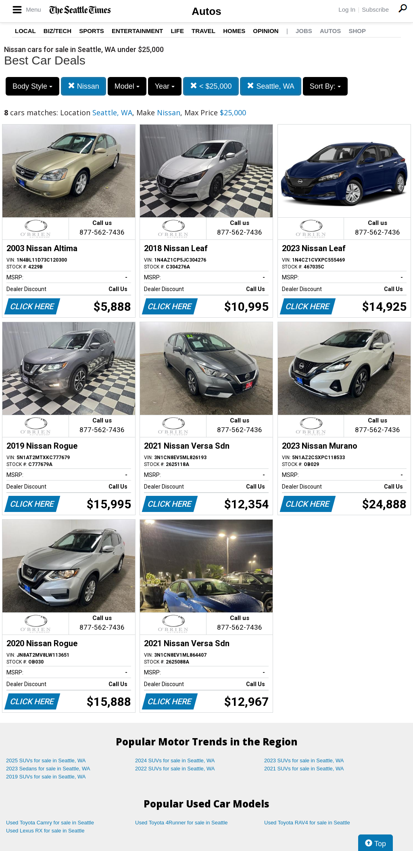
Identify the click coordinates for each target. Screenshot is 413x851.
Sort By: (325, 86)
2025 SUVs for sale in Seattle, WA (46, 760)
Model (127, 86)
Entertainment (137, 30)
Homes (234, 30)
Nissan (83, 86)
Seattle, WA (270, 86)
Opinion (265, 30)
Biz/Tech (57, 30)
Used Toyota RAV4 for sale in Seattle (307, 823)
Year (165, 86)
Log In (346, 9)
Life (177, 30)
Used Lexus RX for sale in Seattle (45, 831)
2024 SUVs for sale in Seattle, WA (175, 760)
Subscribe (375, 9)
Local (25, 30)
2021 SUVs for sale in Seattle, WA (304, 769)
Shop (357, 30)
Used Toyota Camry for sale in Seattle (50, 823)
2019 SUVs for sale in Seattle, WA (46, 777)
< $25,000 (211, 86)
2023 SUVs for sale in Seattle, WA (304, 760)
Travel (203, 30)
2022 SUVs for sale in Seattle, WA (175, 769)
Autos (206, 11)
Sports (91, 30)
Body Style (32, 86)
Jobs (304, 30)
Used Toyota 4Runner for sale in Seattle (181, 823)
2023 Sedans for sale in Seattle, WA (48, 769)
